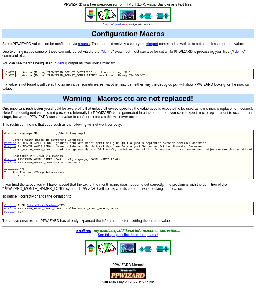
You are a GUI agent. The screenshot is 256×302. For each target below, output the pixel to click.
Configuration (116, 24)
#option (10, 215)
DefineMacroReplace (42, 215)
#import (152, 44)
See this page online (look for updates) (128, 246)
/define (107, 51)
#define (238, 51)
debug (62, 63)
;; (58, 135)
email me (83, 242)
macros (84, 44)
